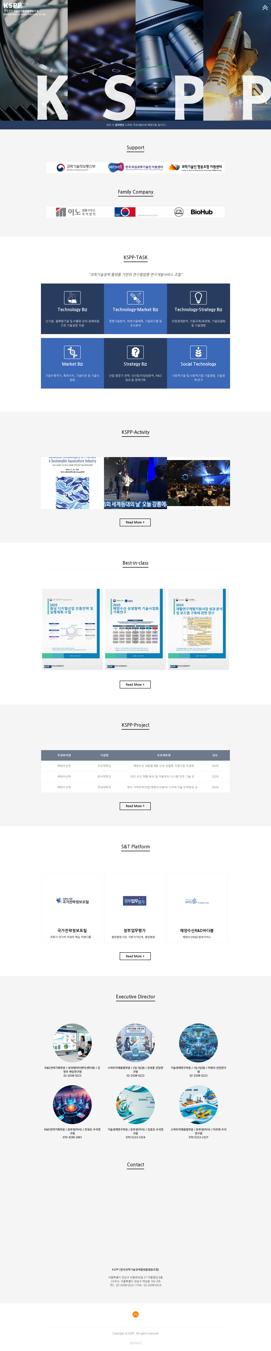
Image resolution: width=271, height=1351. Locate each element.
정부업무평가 (135, 931)
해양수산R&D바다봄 (197, 931)
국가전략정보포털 (72, 931)
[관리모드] (136, 1343)
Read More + (135, 522)
